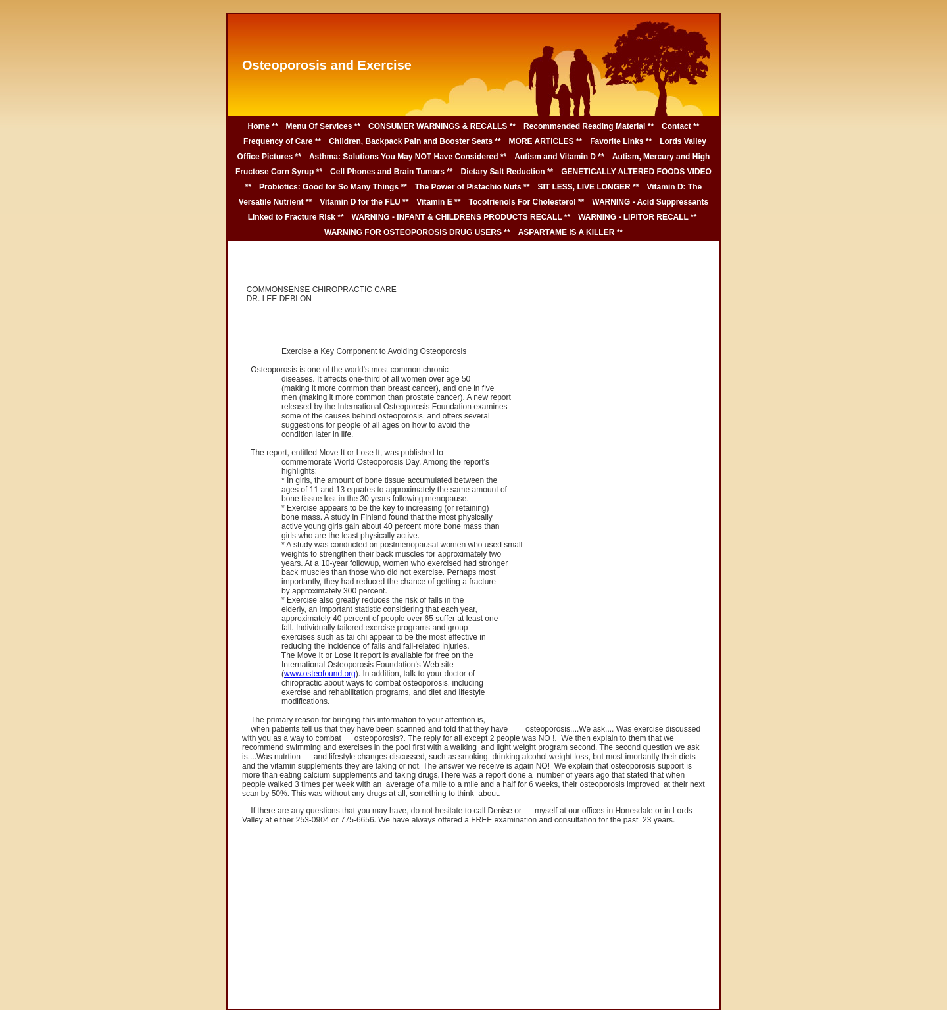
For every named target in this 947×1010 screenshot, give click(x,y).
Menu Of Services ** (323, 126)
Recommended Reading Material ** (588, 126)
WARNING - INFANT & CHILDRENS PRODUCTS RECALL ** (461, 217)
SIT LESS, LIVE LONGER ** (588, 186)
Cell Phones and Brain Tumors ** (391, 171)
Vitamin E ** (438, 202)
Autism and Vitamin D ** (559, 156)
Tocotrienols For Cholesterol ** (526, 202)
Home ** (263, 126)
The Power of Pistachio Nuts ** (472, 186)
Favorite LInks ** (621, 141)
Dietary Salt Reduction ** (507, 171)
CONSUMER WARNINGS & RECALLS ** (442, 126)
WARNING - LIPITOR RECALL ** (637, 217)
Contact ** (680, 126)
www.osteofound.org (320, 673)
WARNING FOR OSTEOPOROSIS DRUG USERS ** (417, 232)
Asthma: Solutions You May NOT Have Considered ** (407, 156)
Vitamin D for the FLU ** (364, 202)
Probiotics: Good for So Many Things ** (333, 186)
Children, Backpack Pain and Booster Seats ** (414, 141)
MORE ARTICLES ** (546, 141)
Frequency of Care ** (282, 141)
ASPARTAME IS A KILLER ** (570, 232)
